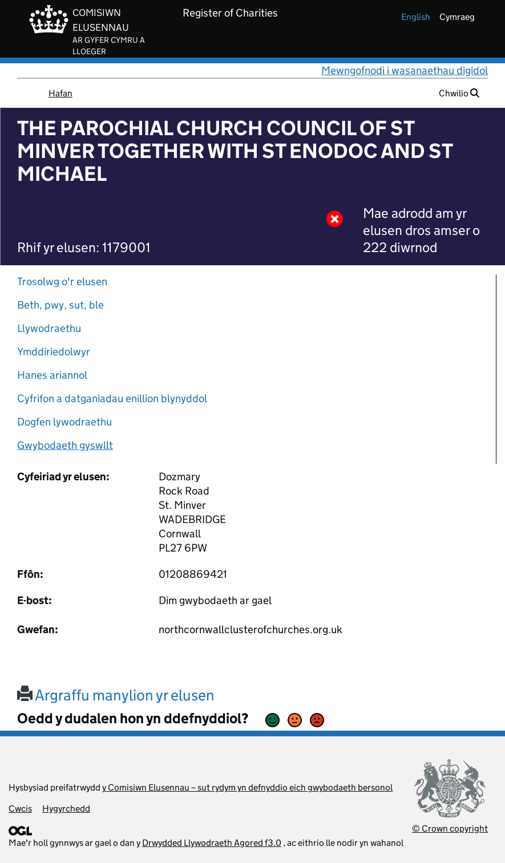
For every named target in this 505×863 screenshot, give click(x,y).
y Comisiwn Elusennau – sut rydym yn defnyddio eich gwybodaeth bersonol (247, 787)
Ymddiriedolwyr (53, 351)
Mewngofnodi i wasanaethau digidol (404, 70)
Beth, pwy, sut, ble (60, 304)
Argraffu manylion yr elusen (116, 695)
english (415, 16)
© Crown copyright (450, 828)
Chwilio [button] (459, 93)
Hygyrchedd (66, 808)
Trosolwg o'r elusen (62, 281)
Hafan (60, 93)
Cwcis (20, 808)
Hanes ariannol (52, 375)
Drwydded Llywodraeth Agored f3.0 (211, 842)
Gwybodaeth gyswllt (65, 445)
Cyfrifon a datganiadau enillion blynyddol (112, 398)
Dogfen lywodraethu (64, 421)
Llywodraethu (49, 328)
